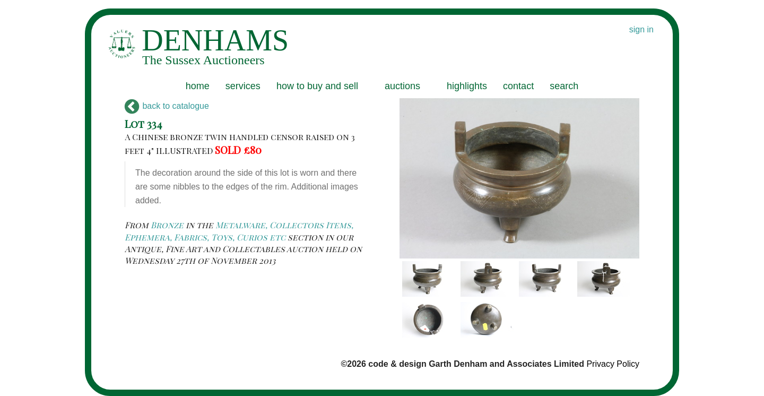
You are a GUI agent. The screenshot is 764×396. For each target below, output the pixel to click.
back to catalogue (167, 105)
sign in (641, 29)
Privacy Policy (612, 363)
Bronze (167, 224)
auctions (402, 86)
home (198, 86)
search (564, 86)
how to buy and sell (317, 86)
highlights (467, 86)
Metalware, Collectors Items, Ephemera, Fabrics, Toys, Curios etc (239, 230)
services (243, 86)
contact (518, 86)
